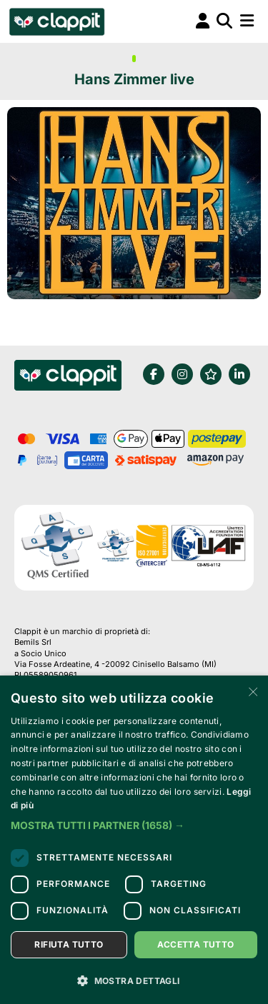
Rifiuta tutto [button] (68, 944)
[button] (134, 825)
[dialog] (134, 840)
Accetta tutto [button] (195, 944)
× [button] (252, 691)
